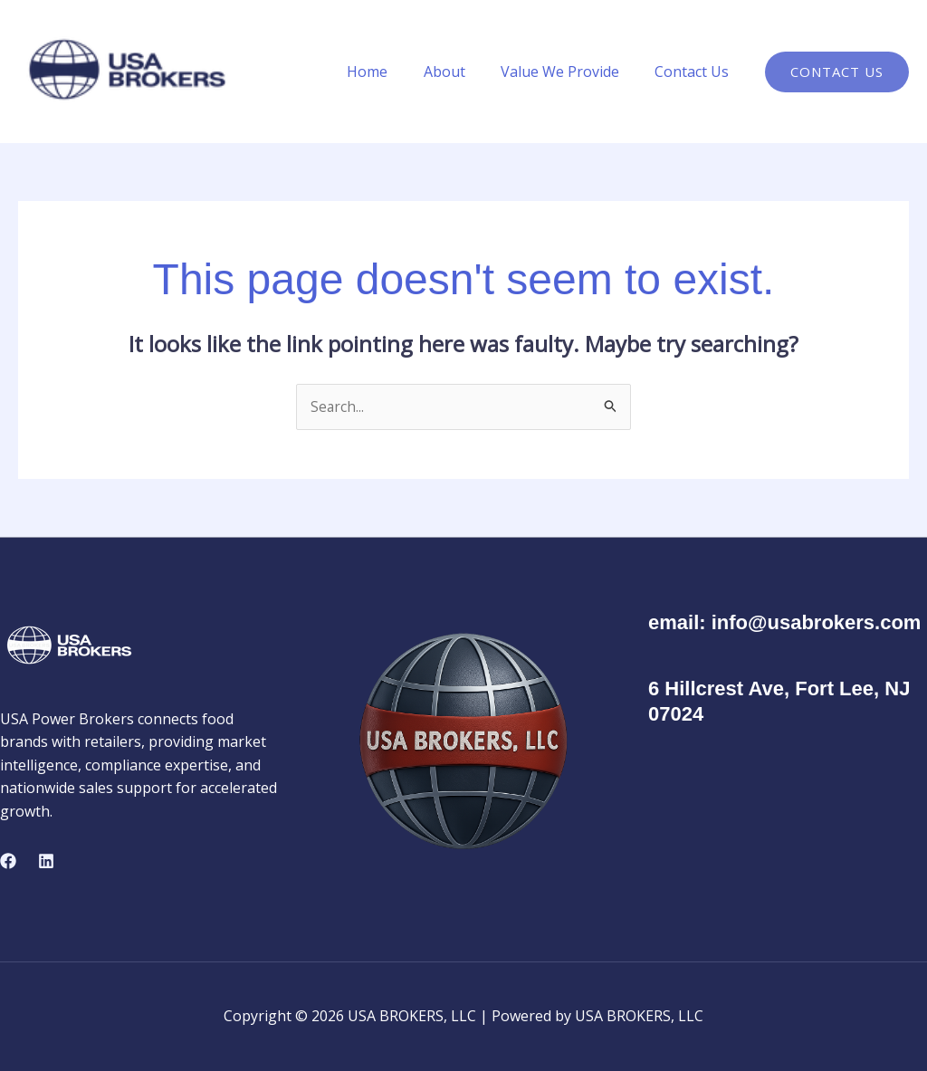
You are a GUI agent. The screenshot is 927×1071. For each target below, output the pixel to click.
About (461, 71)
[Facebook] (8, 862)
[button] (837, 72)
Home (390, 71)
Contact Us (695, 71)
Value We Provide (570, 71)
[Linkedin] (46, 862)
